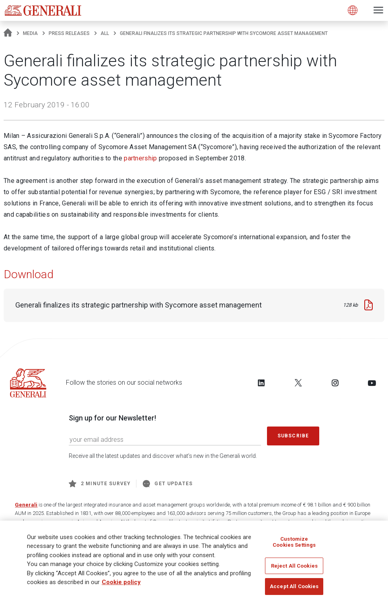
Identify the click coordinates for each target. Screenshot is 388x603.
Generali (26, 505)
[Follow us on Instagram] (335, 383)
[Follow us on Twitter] (298, 383)
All (105, 33)
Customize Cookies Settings (294, 545)
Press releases (69, 33)
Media (30, 33)
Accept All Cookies (294, 590)
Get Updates (168, 483)
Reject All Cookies (294, 569)
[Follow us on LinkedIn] (261, 383)
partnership (140, 158)
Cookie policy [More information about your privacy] (121, 585)
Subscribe (293, 436)
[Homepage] (8, 33)
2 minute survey (100, 483)
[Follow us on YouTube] (372, 383)
